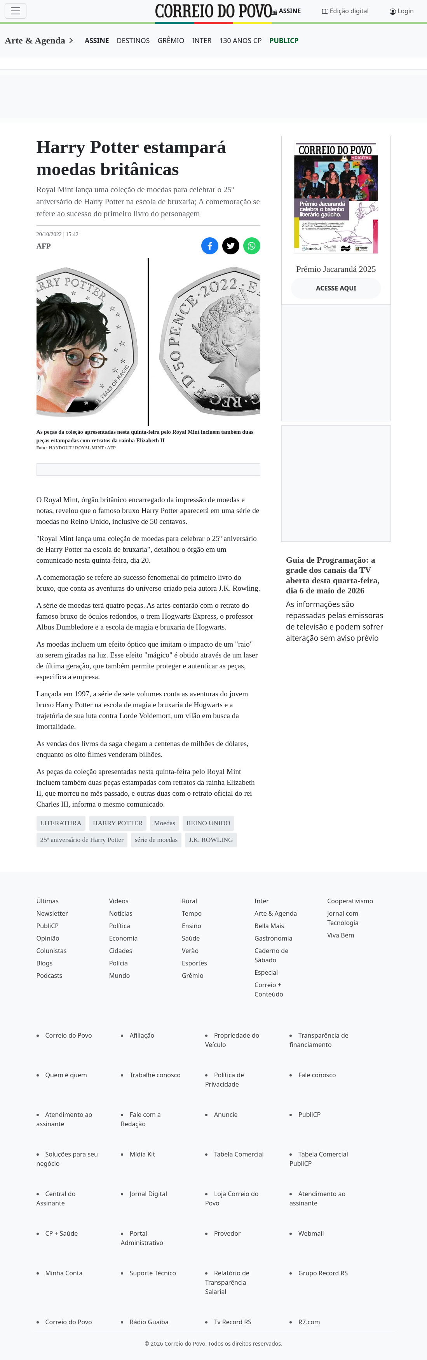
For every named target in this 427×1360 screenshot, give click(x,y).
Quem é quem (66, 1075)
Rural (189, 901)
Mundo (119, 975)
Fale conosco (317, 1075)
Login (405, 11)
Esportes (194, 963)
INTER (202, 40)
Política (119, 926)
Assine (290, 11)
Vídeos (119, 901)
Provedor (227, 1233)
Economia (123, 938)
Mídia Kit (142, 1154)
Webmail (311, 1233)
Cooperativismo (350, 901)
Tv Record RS (232, 1322)
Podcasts (50, 975)
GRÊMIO (170, 40)
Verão (190, 950)
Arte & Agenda (35, 40)
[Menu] (15, 11)
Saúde (191, 938)
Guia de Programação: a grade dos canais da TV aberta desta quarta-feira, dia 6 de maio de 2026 (333, 575)
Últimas (48, 901)
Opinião (48, 938)
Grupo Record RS (323, 1273)
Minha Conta (64, 1273)
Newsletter (52, 913)
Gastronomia (273, 938)
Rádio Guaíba (149, 1322)
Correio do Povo (68, 1035)
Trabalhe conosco (155, 1075)
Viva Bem (340, 935)
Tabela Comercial (239, 1154)
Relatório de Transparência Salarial (227, 1282)
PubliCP (48, 926)
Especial (266, 972)
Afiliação (142, 1035)
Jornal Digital (148, 1194)
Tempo (192, 913)
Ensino (191, 926)
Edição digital (349, 11)
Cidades (120, 950)
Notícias (120, 913)
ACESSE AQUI (336, 288)
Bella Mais (269, 926)
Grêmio (193, 975)
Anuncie (226, 1114)
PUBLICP (284, 40)
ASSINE (97, 40)
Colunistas (52, 950)
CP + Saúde (61, 1233)
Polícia (118, 963)
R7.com (309, 1322)
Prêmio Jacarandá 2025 (336, 269)
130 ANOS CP (240, 40)
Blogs (45, 963)
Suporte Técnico (153, 1273)
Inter (261, 901)
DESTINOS (133, 40)
